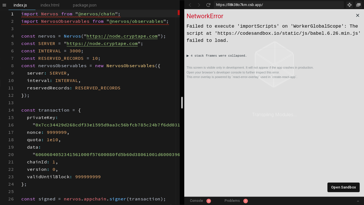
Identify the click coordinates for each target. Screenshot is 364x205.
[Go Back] (190, 4)
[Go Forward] (199, 4)
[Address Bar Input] (279, 5)
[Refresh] (208, 4)
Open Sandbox (343, 187)
